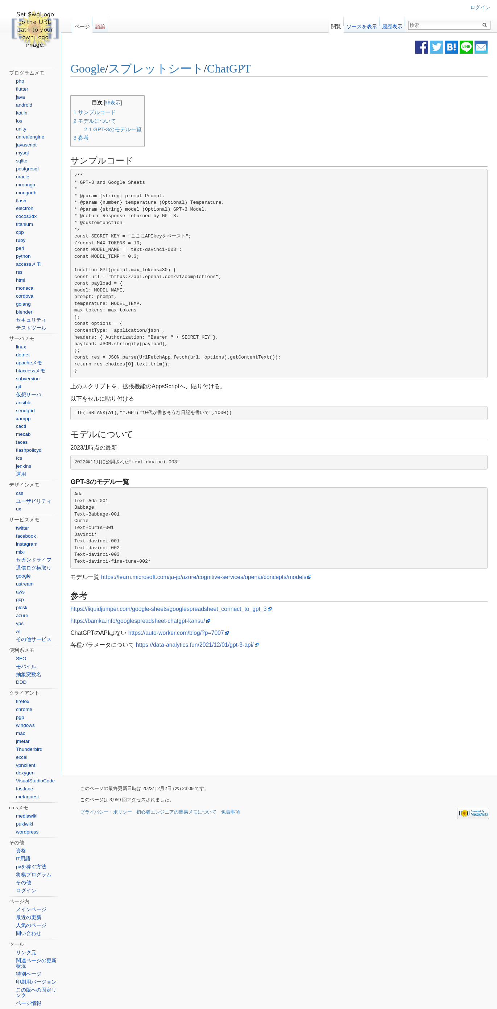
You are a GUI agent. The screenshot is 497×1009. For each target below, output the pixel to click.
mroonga (25, 184)
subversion (28, 378)
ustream (25, 584)
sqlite (22, 161)
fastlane (24, 788)
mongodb (26, 192)
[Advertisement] (224, 712)
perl (20, 248)
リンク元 (26, 952)
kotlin (22, 113)
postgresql (27, 168)
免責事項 (230, 812)
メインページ (31, 909)
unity (21, 129)
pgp (20, 717)
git (18, 386)
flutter (22, 89)
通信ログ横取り (33, 568)
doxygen (25, 773)
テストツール (31, 328)
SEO (21, 658)
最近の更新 (28, 917)
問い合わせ (28, 933)
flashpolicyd (29, 450)
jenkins (23, 466)
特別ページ (28, 974)
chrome (24, 709)
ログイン (480, 7)
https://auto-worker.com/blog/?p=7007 (187, 633)
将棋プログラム (33, 874)
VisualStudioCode (35, 780)
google (23, 576)
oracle (22, 176)
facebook (26, 536)
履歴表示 (392, 25)
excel (22, 757)
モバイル (26, 666)
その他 (23, 882)
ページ (82, 25)
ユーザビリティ (33, 501)
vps (20, 623)
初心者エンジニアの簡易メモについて (176, 812)
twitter (22, 528)
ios (19, 121)
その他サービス (33, 639)
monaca (24, 288)
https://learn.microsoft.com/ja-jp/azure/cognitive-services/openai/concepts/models (215, 577)
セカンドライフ (33, 560)
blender (24, 312)
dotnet (23, 354)
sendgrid (25, 410)
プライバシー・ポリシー (106, 812)
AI (18, 631)
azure (22, 615)
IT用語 (23, 858)
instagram (26, 544)
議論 (100, 25)
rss (19, 272)
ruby (20, 240)
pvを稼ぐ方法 (31, 866)
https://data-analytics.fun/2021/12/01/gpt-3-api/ (206, 645)
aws (20, 592)
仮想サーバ (28, 394)
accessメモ (28, 264)
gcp (20, 599)
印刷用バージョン (36, 982)
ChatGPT (240, 68)
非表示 (124, 103)
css (19, 493)
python (23, 256)
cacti (21, 426)
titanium (24, 224)
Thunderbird (29, 749)
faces (22, 442)
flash (21, 200)
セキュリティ (31, 320)
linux (21, 347)
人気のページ (31, 925)
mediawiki (26, 816)
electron (24, 208)
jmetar (23, 741)
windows (25, 725)
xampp (23, 418)
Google (99, 68)
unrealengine (30, 137)
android (24, 105)
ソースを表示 (362, 25)
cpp (20, 232)
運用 (21, 474)
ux (18, 509)
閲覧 (336, 25)
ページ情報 (28, 1003)
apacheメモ (29, 362)
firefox (22, 701)
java (20, 97)
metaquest (27, 796)
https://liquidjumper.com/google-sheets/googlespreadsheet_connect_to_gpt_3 (180, 609)
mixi (20, 552)
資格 (21, 850)
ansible (24, 402)
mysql (22, 153)
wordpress (27, 832)
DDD (21, 682)
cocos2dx (26, 216)
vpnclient (25, 765)
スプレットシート (167, 68)
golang (23, 304)
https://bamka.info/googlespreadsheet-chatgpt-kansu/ (149, 621)
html (20, 280)
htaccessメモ (30, 370)
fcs (19, 458)
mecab (23, 434)
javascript (26, 145)
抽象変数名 (28, 674)
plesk (22, 607)
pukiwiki (24, 824)
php (20, 81)
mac (20, 733)
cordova (24, 296)
